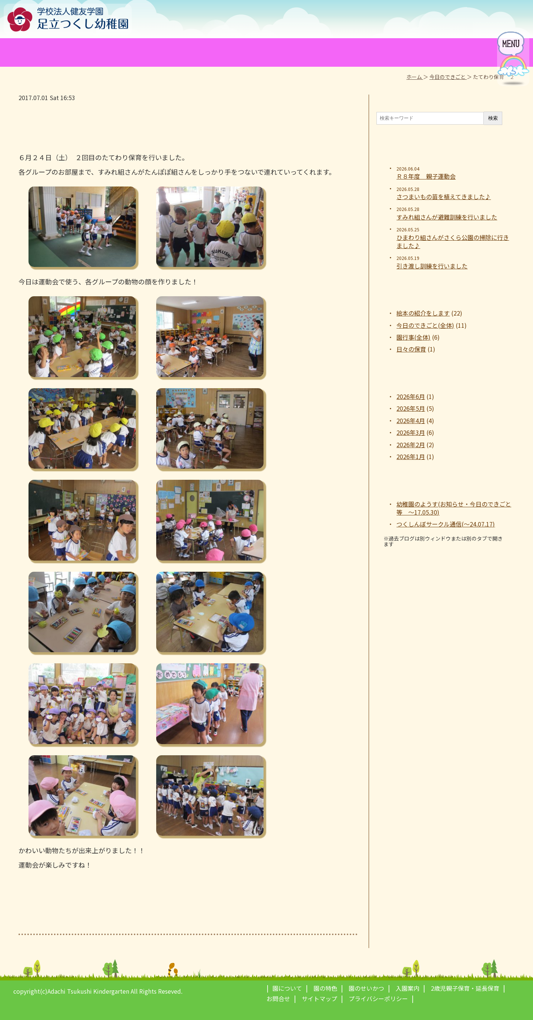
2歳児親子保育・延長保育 (465, 988)
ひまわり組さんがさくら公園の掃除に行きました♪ (452, 241)
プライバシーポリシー (378, 998)
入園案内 (407, 988)
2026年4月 (410, 420)
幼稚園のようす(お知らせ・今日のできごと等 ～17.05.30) (453, 508)
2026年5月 (410, 408)
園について (287, 988)
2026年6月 (410, 396)
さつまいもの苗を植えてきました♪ (443, 196)
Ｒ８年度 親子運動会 (426, 176)
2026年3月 (410, 432)
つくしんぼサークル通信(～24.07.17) (445, 524)
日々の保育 (411, 349)
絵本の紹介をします (423, 313)
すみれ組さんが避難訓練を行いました (446, 217)
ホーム (414, 76)
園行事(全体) (413, 337)
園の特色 (325, 988)
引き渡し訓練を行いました (431, 266)
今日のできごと (448, 76)
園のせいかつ (366, 988)
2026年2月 (410, 444)
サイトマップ (319, 998)
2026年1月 (410, 456)
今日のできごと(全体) (425, 325)
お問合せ (278, 998)
